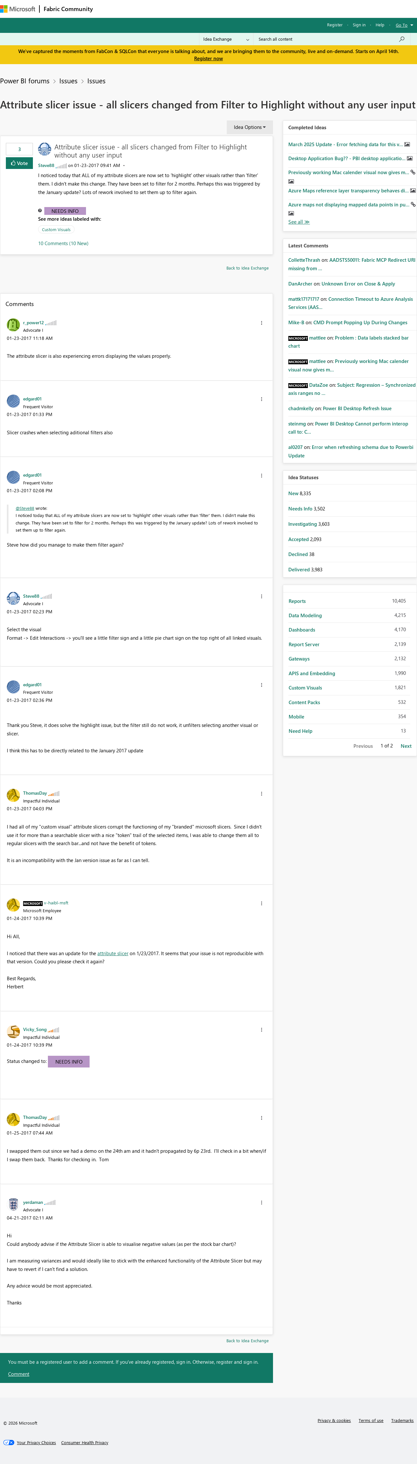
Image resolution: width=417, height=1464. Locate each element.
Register (335, 24)
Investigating (303, 524)
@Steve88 (25, 508)
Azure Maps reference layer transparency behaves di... (349, 190)
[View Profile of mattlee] (317, 337)
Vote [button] (22, 163)
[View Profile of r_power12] (33, 322)
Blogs (221, 8)
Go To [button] (402, 25)
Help (380, 24)
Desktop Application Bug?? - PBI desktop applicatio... (347, 158)
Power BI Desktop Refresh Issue (357, 408)
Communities (192, 8)
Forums (108, 8)
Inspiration (136, 8)
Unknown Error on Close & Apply (358, 283)
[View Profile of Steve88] (46, 165)
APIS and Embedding (312, 673)
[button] (261, 323)
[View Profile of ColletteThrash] (304, 260)
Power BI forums (25, 80)
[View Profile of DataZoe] (318, 385)
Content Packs (304, 702)
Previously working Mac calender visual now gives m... (349, 172)
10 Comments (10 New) (63, 243)
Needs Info (65, 211)
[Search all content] (331, 39)
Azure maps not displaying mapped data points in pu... (349, 204)
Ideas (163, 8)
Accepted (299, 539)
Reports (297, 601)
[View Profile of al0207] (295, 447)
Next (406, 746)
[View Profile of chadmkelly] (301, 408)
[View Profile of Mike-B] (296, 322)
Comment (18, 1374)
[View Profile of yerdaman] (33, 1202)
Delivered (299, 569)
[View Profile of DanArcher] (300, 283)
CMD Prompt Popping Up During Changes (360, 322)
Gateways (299, 658)
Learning (246, 8)
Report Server (304, 644)
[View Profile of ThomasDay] (35, 792)
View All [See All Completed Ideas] (299, 222)
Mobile (296, 716)
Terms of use (371, 1420)
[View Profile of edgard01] (32, 398)
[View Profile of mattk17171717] (303, 299)
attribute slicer (112, 953)
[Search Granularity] (226, 39)
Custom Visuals (56, 229)
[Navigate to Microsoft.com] (17, 9)
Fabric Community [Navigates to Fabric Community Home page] (68, 9)
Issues (68, 80)
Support (273, 8)
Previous (363, 746)
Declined (298, 554)
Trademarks (402, 1420)
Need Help (300, 731)
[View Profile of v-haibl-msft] (56, 902)
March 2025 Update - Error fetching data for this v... (346, 144)
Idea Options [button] (248, 127)
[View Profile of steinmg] (297, 423)
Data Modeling (305, 615)
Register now (208, 58)
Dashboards (302, 629)
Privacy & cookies (334, 1420)
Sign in (359, 24)
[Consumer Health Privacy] (84, 1442)
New (294, 493)
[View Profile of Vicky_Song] (35, 1029)
